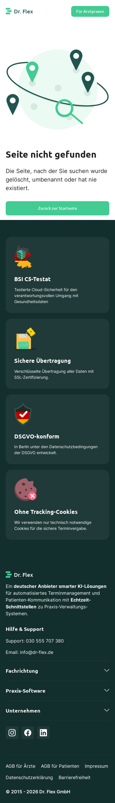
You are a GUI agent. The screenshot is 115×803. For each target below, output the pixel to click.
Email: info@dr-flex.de (29, 652)
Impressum (96, 766)
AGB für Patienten (60, 766)
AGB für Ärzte (20, 766)
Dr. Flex (23, 11)
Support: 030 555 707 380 (35, 641)
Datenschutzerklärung (29, 777)
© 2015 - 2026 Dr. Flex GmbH (38, 791)
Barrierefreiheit (75, 777)
